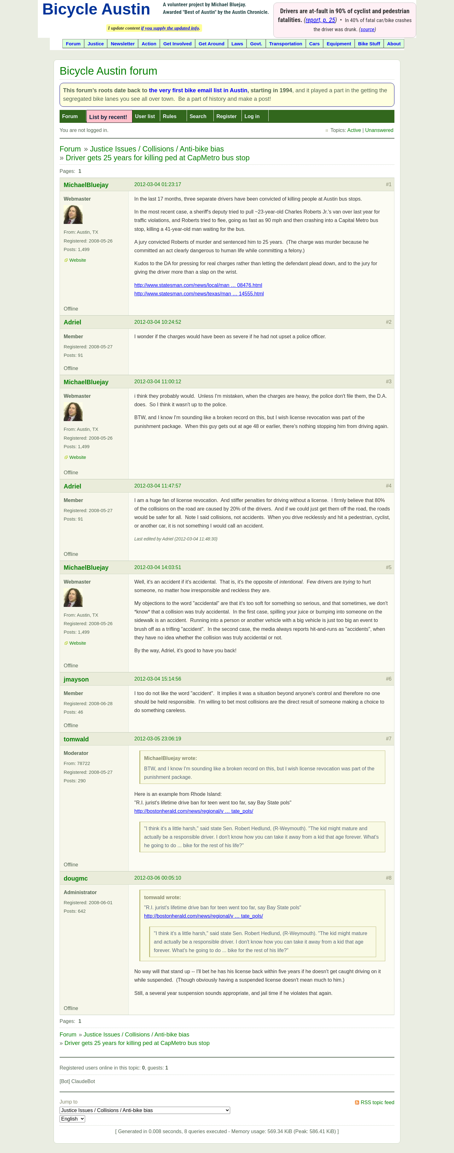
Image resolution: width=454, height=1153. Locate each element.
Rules (170, 116)
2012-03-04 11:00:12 (157, 381)
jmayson (76, 679)
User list (145, 116)
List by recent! (108, 117)
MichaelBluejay (86, 184)
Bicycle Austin (96, 9)
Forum (70, 116)
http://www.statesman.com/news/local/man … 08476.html (198, 285)
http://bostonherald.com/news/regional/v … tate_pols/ (193, 811)
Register (226, 116)
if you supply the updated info (170, 28)
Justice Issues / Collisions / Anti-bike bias (157, 149)
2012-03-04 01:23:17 (157, 184)
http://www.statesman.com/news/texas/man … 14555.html (199, 293)
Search (197, 116)
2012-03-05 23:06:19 (157, 738)
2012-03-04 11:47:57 (157, 485)
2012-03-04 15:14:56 (157, 679)
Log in (251, 116)
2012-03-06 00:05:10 (157, 878)
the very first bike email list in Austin (198, 90)
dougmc (76, 878)
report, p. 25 (320, 20)
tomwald (76, 739)
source (368, 29)
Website (77, 260)
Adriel (72, 322)
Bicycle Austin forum (108, 71)
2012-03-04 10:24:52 (157, 322)
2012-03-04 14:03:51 (157, 567)
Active (354, 130)
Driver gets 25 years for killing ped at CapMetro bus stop (158, 158)
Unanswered (379, 130)
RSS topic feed (377, 1102)
